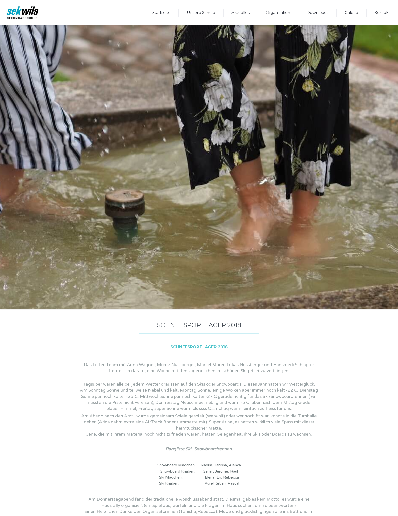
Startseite (161, 12)
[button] (201, 13)
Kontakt (382, 12)
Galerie (351, 12)
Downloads (317, 12)
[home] (22, 12)
